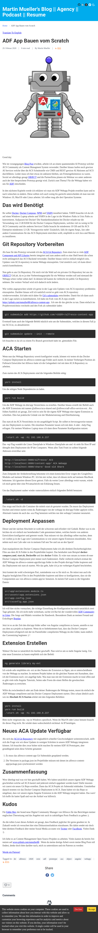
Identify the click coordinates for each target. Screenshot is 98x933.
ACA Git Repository (52, 252)
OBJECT (32, 177)
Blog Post (28, 164)
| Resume (35, 15)
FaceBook (77, 828)
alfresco (22, 859)
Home (5, 26)
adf (44, 859)
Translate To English (12, 33)
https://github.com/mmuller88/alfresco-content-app (26, 302)
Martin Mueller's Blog (27, 9)
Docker (15, 213)
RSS (58, 48)
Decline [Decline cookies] (78, 909)
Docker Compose (28, 213)
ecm (38, 859)
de (15, 859)
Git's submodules (50, 295)
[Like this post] (7, 885)
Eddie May (11, 812)
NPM (39, 213)
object (69, 859)
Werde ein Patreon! (11, 852)
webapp (87, 859)
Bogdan (17, 618)
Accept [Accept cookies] (91, 909)
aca (61, 859)
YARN (49, 213)
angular (78, 859)
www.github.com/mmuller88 (26, 842)
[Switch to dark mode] (93, 4)
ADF (11, 184)
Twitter (64, 828)
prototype (53, 859)
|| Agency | (64, 9)
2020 (31, 859)
